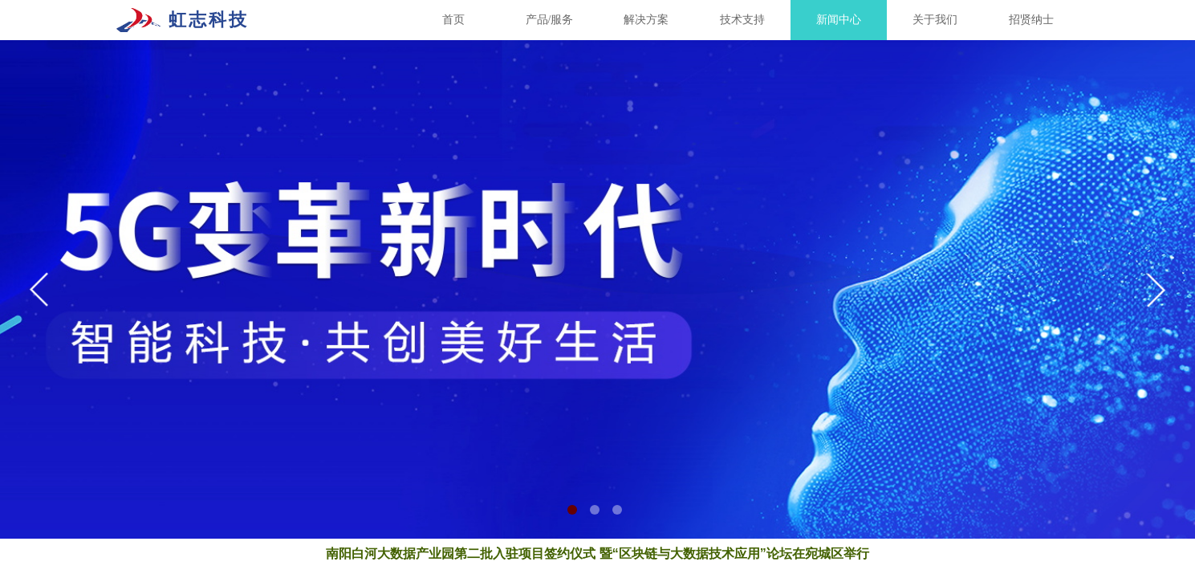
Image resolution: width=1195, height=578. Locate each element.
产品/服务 (550, 20)
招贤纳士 (1031, 20)
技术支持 (742, 20)
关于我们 (935, 20)
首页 (453, 20)
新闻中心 (838, 20)
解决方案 (646, 20)
